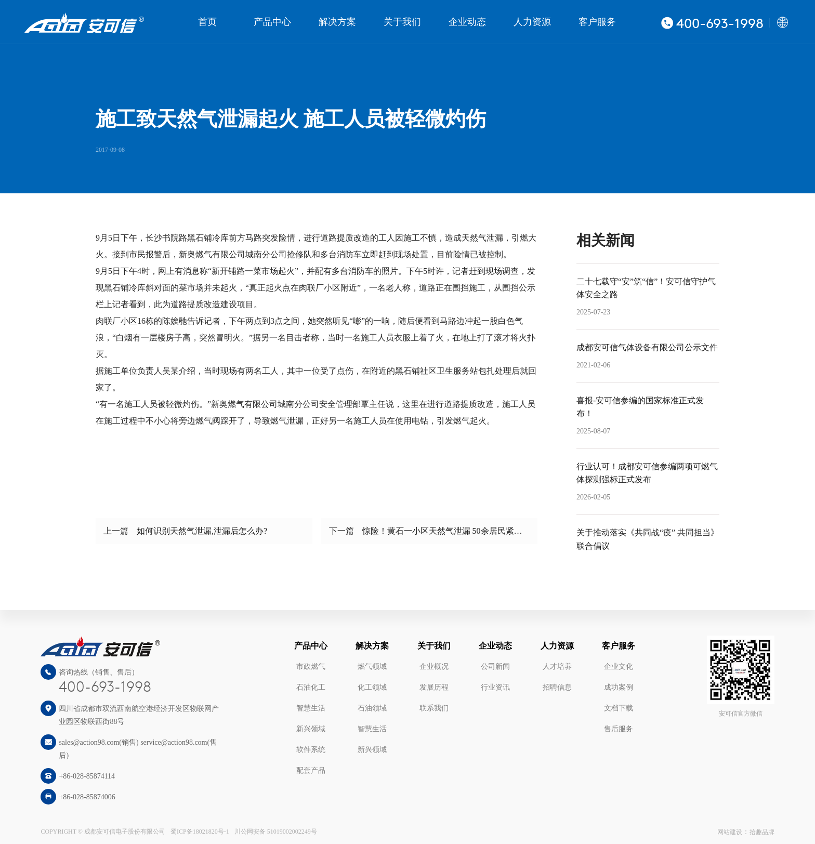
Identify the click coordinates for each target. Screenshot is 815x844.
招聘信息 (557, 687)
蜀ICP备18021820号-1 (199, 831)
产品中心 (272, 22)
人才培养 (557, 666)
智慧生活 (310, 708)
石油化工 (310, 687)
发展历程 (434, 687)
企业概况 (434, 666)
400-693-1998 (105, 687)
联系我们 (434, 708)
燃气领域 (372, 666)
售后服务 (618, 729)
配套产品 (310, 770)
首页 (207, 22)
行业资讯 (495, 687)
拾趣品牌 (762, 832)
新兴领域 (310, 729)
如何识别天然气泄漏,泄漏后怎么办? (202, 530)
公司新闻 (495, 666)
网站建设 (729, 832)
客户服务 (597, 22)
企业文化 (618, 666)
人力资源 (532, 22)
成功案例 (618, 687)
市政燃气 (310, 666)
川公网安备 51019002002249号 (275, 831)
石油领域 (372, 708)
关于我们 (402, 22)
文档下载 (618, 708)
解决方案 (337, 22)
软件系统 (310, 750)
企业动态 (467, 22)
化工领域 (372, 687)
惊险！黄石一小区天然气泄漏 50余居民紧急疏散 (450, 530)
